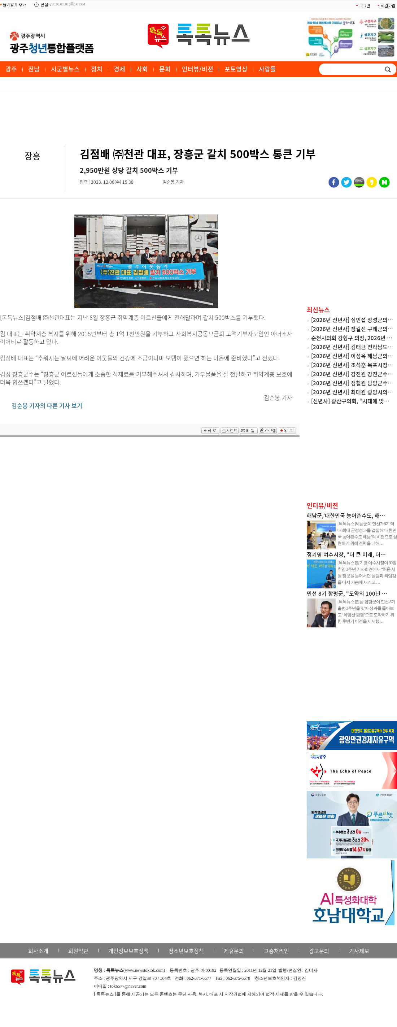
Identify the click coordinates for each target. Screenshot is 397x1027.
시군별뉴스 (65, 68)
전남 (34, 68)
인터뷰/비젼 (197, 68)
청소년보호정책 (186, 951)
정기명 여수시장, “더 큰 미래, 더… (346, 554)
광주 (11, 68)
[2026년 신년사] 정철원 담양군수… (352, 383)
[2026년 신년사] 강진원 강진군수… (352, 374)
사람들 (267, 68)
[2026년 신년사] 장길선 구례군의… (352, 329)
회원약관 (78, 951)
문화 (165, 68)
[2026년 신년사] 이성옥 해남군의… (352, 356)
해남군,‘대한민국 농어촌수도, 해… (346, 515)
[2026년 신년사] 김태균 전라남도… (352, 347)
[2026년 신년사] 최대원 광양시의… (352, 392)
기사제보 (359, 951)
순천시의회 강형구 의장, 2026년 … (351, 338)
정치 (96, 68)
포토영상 (236, 68)
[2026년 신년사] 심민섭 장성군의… (352, 320)
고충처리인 (276, 951)
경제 (119, 68)
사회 (142, 68)
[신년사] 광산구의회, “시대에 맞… (350, 401)
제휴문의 (234, 951)
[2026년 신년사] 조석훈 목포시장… (352, 365)
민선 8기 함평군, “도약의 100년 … (347, 593)
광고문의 (319, 951)
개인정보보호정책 (128, 951)
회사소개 (38, 951)
